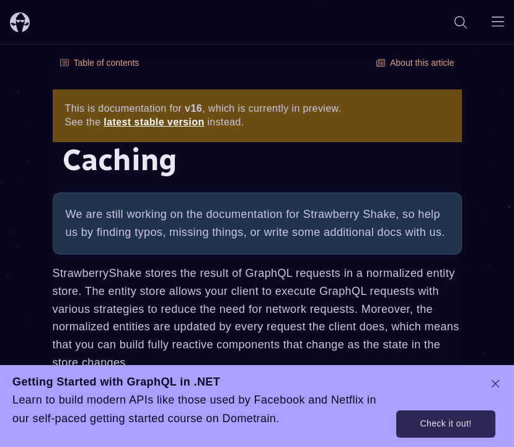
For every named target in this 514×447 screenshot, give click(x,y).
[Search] (461, 22)
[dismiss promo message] (495, 383)
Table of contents (100, 63)
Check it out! (445, 423)
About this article (415, 63)
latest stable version (154, 122)
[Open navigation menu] (498, 22)
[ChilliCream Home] (20, 22)
